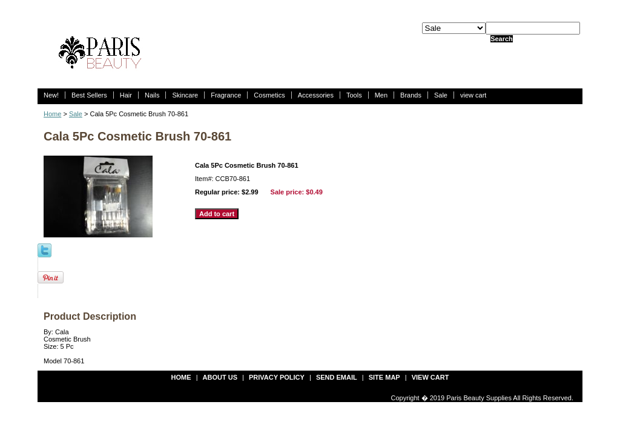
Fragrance (226, 95)
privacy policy (277, 377)
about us (220, 377)
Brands (410, 95)
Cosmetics (269, 95)
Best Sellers (89, 95)
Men (381, 95)
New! (51, 95)
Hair (126, 95)
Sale (440, 95)
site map (384, 377)
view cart (473, 95)
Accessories (316, 95)
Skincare (185, 95)
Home (52, 113)
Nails (152, 95)
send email (336, 377)
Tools (354, 95)
